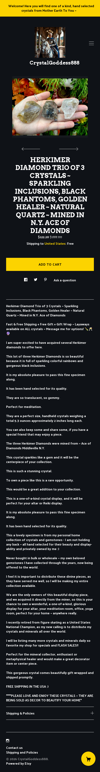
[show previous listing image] (32, 148)
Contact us (14, 747)
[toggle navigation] (91, 43)
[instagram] (7, 741)
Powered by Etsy (18, 763)
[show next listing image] (68, 148)
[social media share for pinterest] (45, 278)
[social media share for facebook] (25, 278)
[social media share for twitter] (35, 278)
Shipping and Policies (22, 752)
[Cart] (88, 759)
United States (55, 243)
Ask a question (65, 279)
